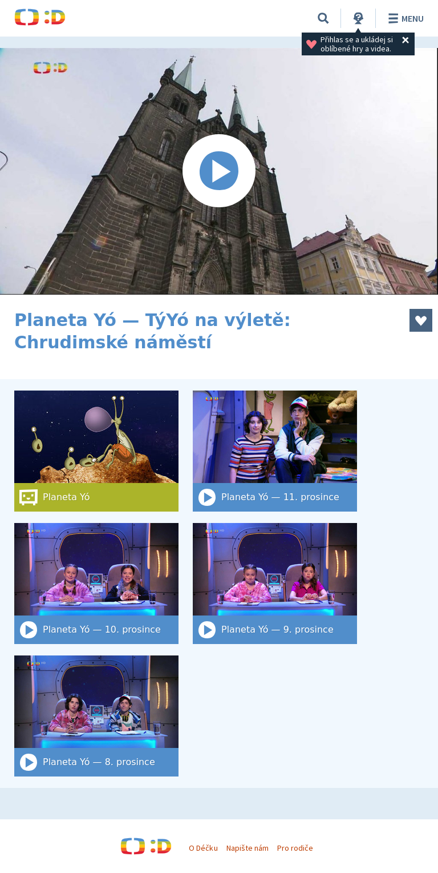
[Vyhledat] (323, 18)
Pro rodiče (295, 848)
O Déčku (203, 848)
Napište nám (247, 848)
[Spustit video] (219, 171)
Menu (404, 18)
